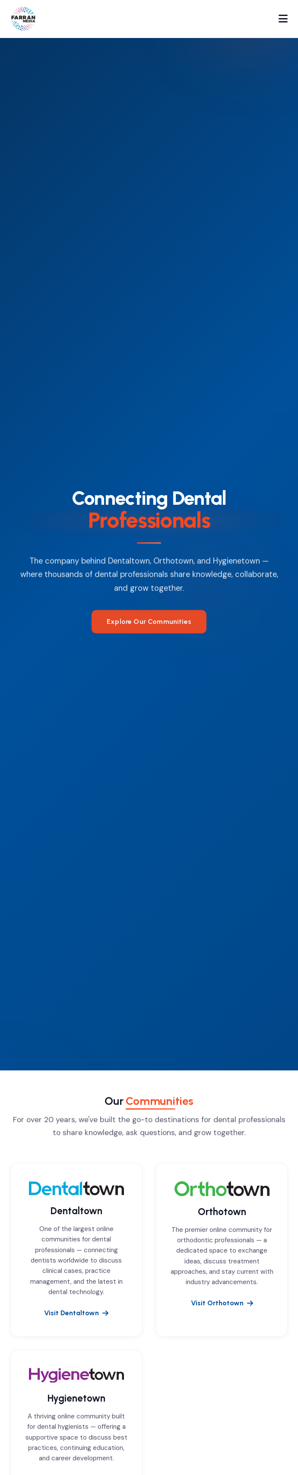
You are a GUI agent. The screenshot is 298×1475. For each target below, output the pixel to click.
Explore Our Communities (149, 627)
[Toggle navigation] (283, 19)
